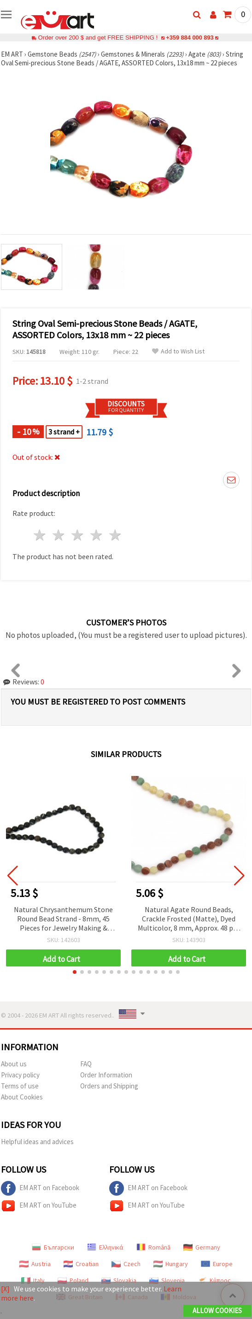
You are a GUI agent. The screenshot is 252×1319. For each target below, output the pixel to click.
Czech (126, 1264)
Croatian (81, 1264)
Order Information (106, 1074)
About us (14, 1063)
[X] (5, 1288)
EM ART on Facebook (40, 1188)
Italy (33, 1280)
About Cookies (22, 1097)
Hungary (170, 1264)
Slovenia (167, 1280)
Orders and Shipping (109, 1086)
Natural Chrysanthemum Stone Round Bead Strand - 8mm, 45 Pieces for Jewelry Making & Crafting (63, 919)
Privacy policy (20, 1074)
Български (53, 1247)
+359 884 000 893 (189, 37)
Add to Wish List (178, 351)
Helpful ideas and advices (37, 1141)
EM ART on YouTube (38, 1205)
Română (153, 1247)
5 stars (115, 535)
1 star (40, 535)
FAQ (86, 1063)
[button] (74, 972)
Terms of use (20, 1086)
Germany (201, 1247)
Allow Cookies (217, 1310)
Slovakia (118, 1280)
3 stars (78, 535)
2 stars (59, 535)
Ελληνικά (105, 1247)
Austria (35, 1264)
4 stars (96, 535)
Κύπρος (214, 1280)
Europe (217, 1263)
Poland (73, 1280)
